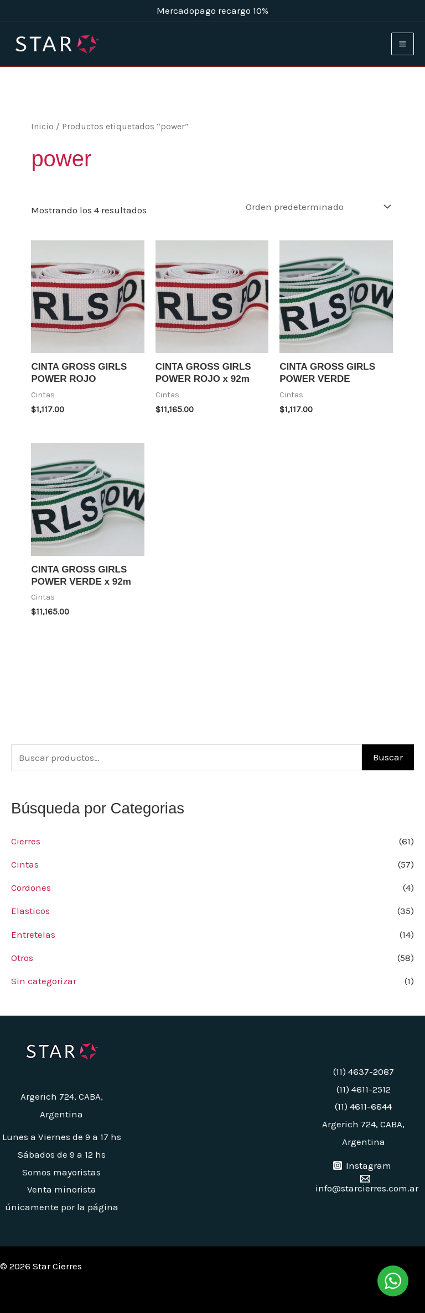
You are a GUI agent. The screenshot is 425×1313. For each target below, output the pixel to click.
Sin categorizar (43, 980)
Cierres (25, 841)
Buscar (388, 757)
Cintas (25, 864)
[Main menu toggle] (402, 44)
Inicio (42, 127)
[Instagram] (362, 1165)
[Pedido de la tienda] (316, 206)
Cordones (31, 887)
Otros (22, 957)
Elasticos (30, 910)
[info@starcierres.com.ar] (365, 1183)
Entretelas (33, 934)
